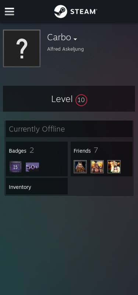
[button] (69, 98)
